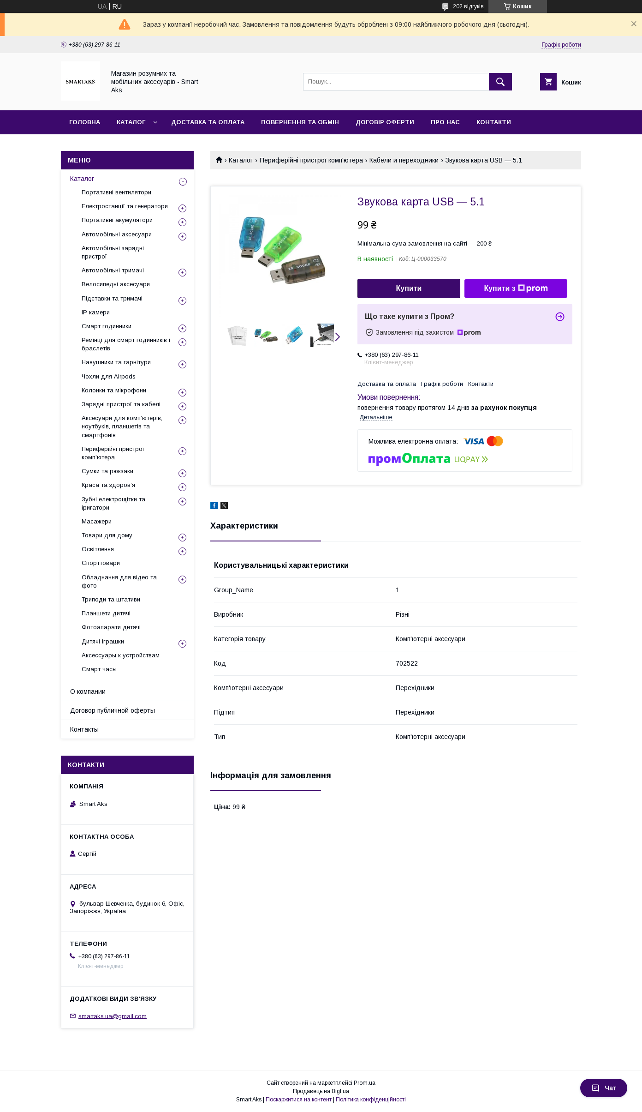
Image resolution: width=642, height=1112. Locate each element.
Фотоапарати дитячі (111, 627)
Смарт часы (99, 669)
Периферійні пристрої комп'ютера (311, 160)
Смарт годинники (106, 326)
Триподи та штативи (111, 599)
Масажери (97, 521)
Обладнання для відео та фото (119, 581)
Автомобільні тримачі (113, 270)
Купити (409, 288)
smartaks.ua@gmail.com (112, 1015)
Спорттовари (101, 562)
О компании (88, 691)
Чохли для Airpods (109, 376)
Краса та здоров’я (108, 484)
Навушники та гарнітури (116, 362)
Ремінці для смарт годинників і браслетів (126, 344)
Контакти (493, 122)
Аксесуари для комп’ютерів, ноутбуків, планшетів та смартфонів (122, 426)
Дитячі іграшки (103, 641)
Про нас (445, 122)
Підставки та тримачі (112, 298)
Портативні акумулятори (117, 219)
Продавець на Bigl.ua (321, 1091)
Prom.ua (364, 1083)
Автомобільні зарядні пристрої (113, 252)
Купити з (515, 288)
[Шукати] (500, 81)
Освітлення (98, 549)
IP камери (96, 312)
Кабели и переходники (404, 160)
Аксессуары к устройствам (121, 655)
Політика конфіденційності (371, 1099)
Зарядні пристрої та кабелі (121, 404)
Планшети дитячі (106, 613)
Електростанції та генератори (125, 206)
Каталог (131, 122)
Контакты (84, 729)
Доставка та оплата (207, 122)
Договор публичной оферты (112, 710)
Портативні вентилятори (116, 192)
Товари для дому (107, 535)
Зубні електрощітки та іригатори (113, 503)
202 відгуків (468, 6)
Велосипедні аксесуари (116, 284)
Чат (603, 1088)
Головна (84, 122)
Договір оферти (385, 122)
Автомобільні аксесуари (117, 234)
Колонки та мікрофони (114, 390)
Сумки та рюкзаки (107, 471)
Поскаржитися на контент (299, 1099)
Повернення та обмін (300, 122)
